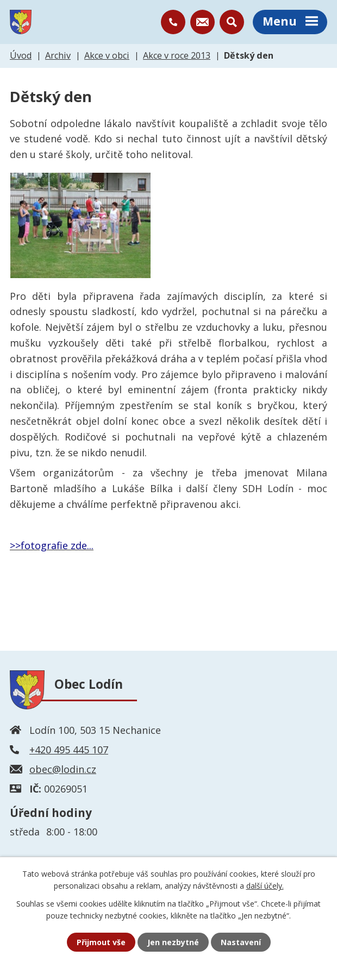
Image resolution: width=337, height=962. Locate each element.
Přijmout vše (101, 942)
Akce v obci (106, 55)
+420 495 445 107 (68, 749)
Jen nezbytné (173, 942)
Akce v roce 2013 (176, 55)
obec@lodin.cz (62, 769)
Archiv (58, 55)
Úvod (21, 55)
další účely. (265, 886)
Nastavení (241, 942)
